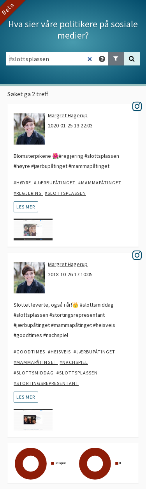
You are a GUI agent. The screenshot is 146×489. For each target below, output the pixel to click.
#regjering (28, 193)
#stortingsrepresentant (46, 383)
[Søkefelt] (51, 58)
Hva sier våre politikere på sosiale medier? (73, 29)
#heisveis (60, 352)
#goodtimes (30, 352)
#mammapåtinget (99, 182)
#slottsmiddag (34, 373)
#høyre (23, 182)
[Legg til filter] (116, 58)
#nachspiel (74, 362)
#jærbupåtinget (55, 182)
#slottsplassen (65, 193)
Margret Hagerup (68, 115)
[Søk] (132, 58)
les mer (25, 207)
